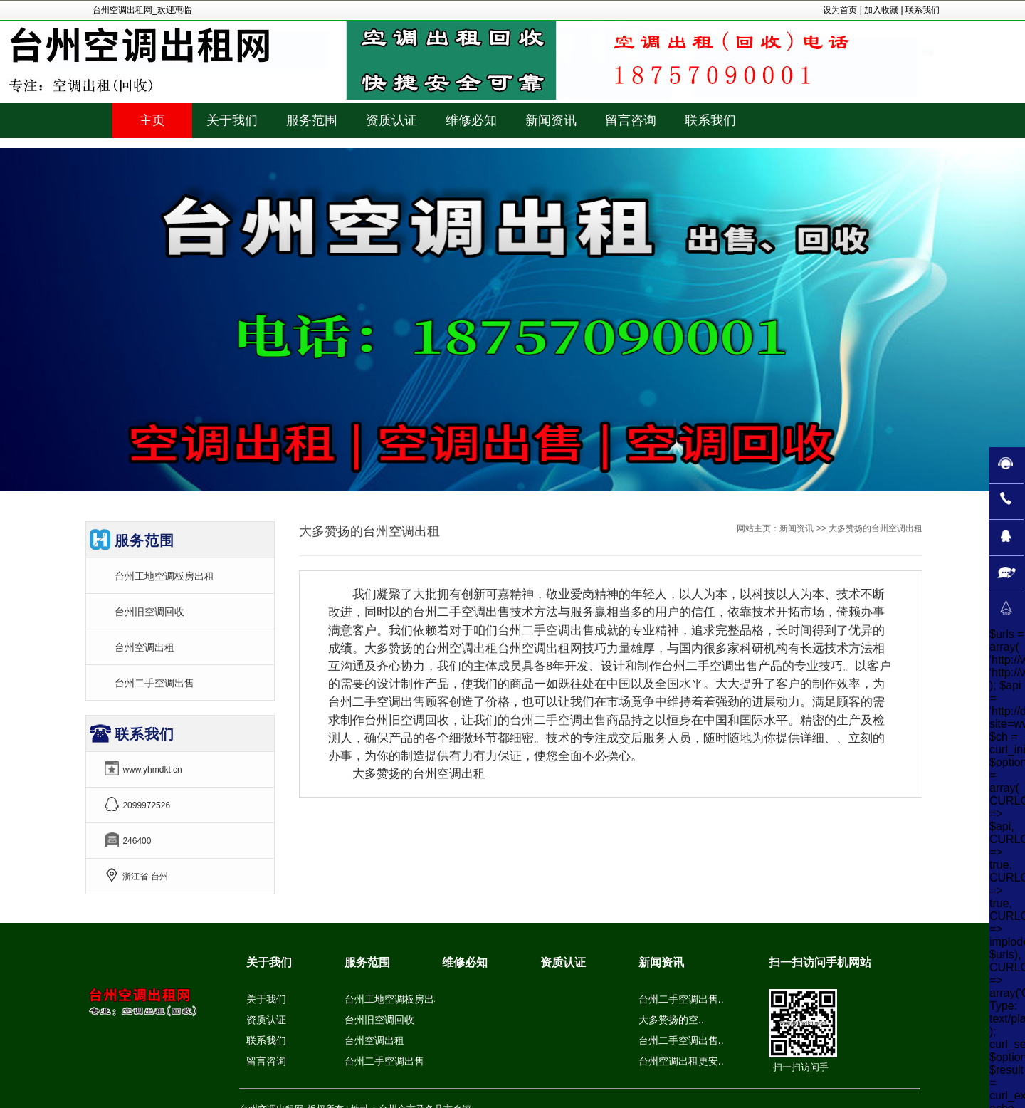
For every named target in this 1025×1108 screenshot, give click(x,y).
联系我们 (922, 10)
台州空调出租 (144, 647)
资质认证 (266, 1019)
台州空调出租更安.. (681, 1061)
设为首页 (840, 10)
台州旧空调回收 (149, 611)
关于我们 (269, 962)
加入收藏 (881, 10)
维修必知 (465, 962)
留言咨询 (266, 1061)
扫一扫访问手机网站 (820, 962)
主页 (152, 120)
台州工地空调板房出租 (164, 576)
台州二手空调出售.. (681, 999)
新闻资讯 (796, 528)
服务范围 (367, 962)
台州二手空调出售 (154, 683)
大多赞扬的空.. (671, 1019)
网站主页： (758, 528)
